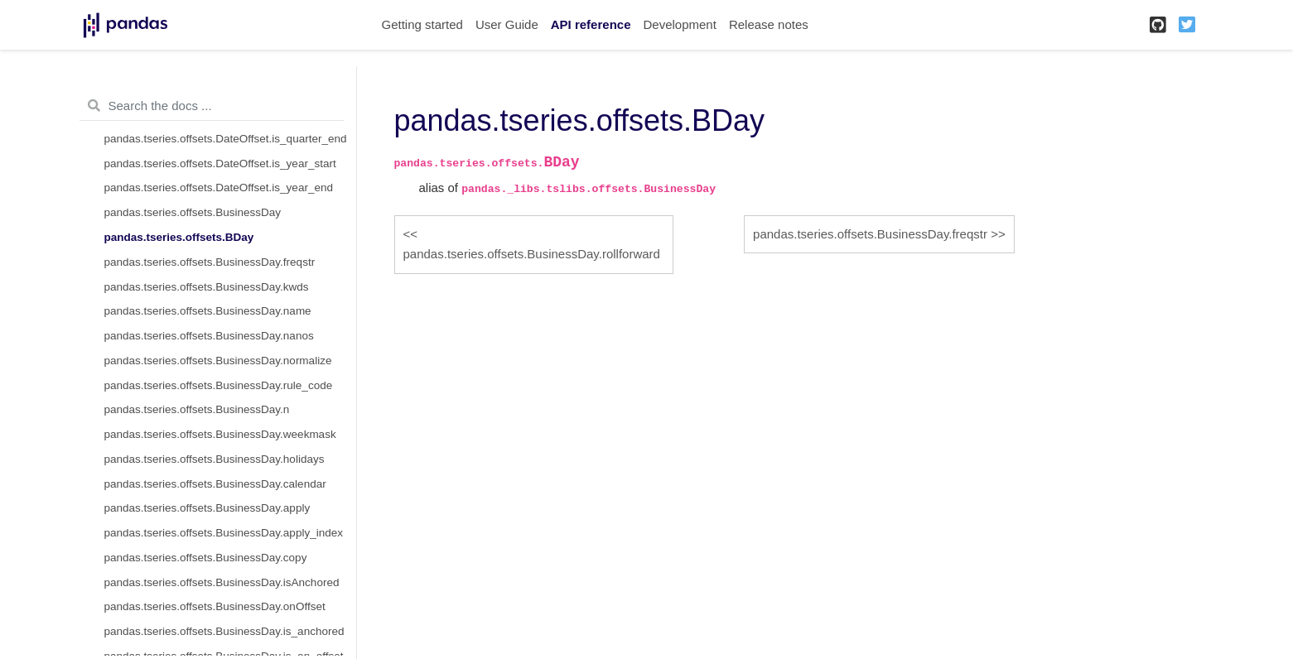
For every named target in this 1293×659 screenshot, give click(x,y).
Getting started (422, 24)
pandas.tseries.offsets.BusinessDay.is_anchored (224, 631)
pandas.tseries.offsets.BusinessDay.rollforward (531, 254)
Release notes (768, 24)
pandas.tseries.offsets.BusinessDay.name (207, 311)
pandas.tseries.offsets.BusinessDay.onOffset (215, 606)
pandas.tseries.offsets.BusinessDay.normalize (218, 360)
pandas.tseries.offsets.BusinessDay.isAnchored (222, 582)
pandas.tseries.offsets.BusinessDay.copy (205, 557)
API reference (591, 24)
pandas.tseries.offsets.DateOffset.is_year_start (220, 163)
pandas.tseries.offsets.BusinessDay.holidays (214, 459)
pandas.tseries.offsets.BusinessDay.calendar (215, 484)
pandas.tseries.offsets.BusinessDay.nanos (209, 336)
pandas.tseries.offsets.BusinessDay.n (197, 409)
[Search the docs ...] (212, 106)
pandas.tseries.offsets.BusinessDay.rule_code (218, 385)
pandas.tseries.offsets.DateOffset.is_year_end (218, 187)
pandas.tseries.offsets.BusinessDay (193, 212)
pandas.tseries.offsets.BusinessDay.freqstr (210, 262)
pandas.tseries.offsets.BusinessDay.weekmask (220, 434)
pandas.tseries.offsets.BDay (179, 237)
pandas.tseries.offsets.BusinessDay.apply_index (223, 533)
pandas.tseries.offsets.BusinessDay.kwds (206, 287)
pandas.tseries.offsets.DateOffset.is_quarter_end (225, 138)
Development (679, 24)
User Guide (506, 24)
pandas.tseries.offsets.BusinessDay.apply (207, 508)
